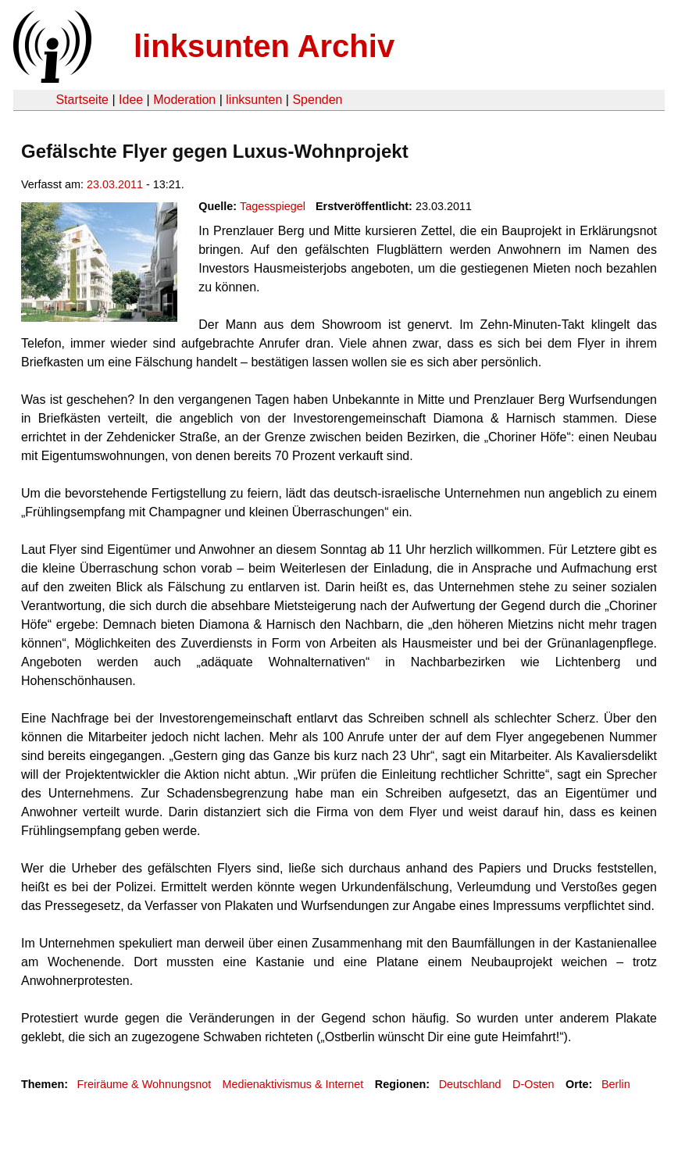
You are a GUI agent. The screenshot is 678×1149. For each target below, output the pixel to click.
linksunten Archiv (264, 46)
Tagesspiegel (272, 206)
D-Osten (533, 1084)
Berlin (615, 1084)
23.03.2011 (115, 184)
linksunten (254, 99)
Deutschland (470, 1084)
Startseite (82, 99)
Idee (131, 99)
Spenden (317, 99)
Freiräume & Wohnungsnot (144, 1084)
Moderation (184, 99)
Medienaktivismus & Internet (293, 1084)
